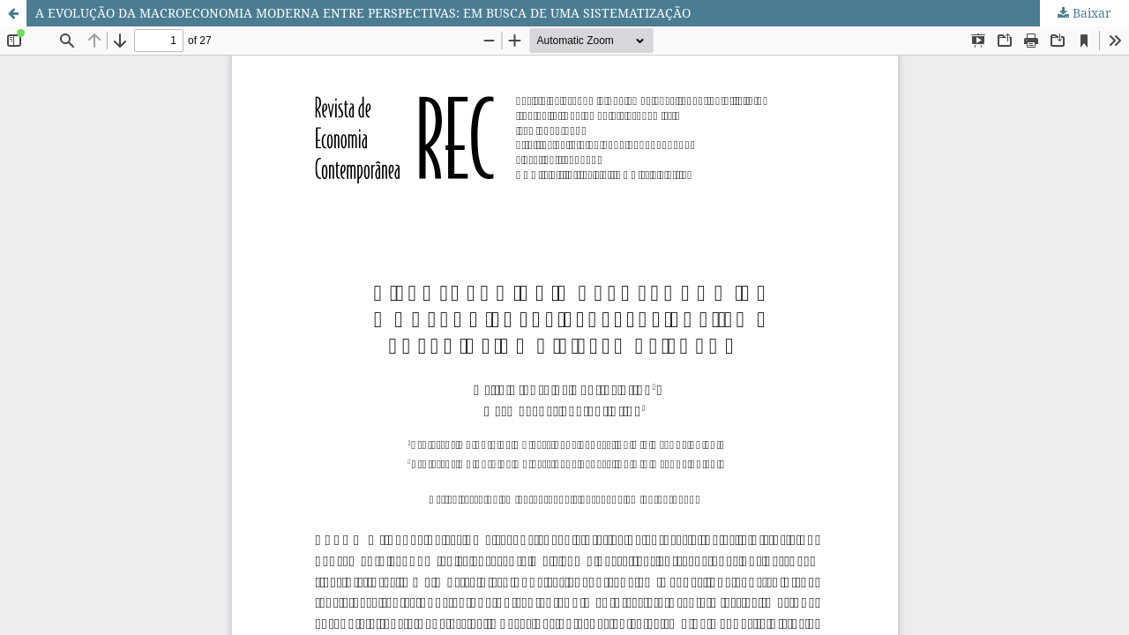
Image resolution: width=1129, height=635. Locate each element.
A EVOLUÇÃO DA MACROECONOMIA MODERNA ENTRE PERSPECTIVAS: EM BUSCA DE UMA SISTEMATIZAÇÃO (363, 12)
